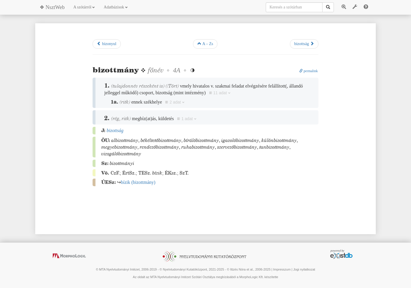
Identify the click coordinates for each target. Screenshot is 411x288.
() (138, 182)
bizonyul (106, 43)
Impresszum (281, 269)
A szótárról (84, 7)
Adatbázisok (115, 7)
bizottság (304, 43)
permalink (308, 71)
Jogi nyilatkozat (304, 269)
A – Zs (205, 43)
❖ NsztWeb (52, 7)
